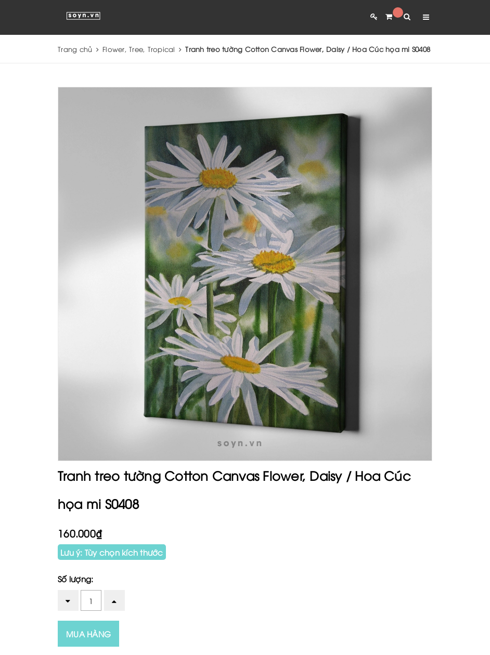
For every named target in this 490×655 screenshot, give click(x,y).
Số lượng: (75, 578)
